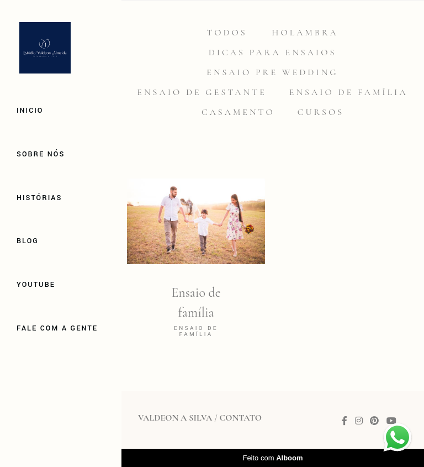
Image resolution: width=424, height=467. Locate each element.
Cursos (321, 112)
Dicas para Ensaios (273, 52)
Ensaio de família (348, 92)
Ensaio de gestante (202, 92)
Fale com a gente (57, 328)
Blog (28, 241)
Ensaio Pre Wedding (272, 72)
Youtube (36, 285)
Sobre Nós (41, 154)
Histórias (39, 198)
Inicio (30, 111)
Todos (226, 32)
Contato (240, 417)
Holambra (305, 32)
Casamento (238, 112)
